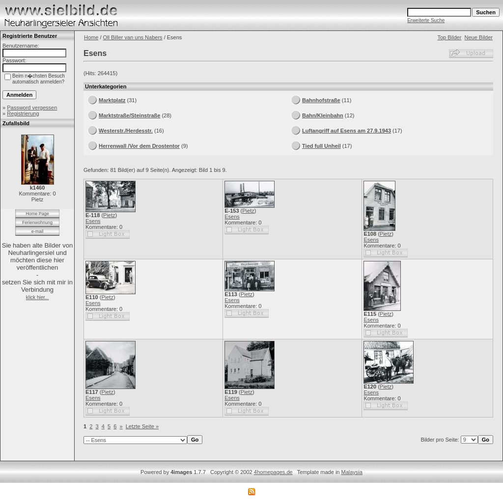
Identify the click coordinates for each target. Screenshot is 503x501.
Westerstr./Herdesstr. (126, 131)
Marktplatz (112, 100)
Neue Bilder (479, 37)
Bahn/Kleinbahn (322, 115)
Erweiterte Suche (426, 20)
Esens (93, 221)
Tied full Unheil (321, 146)
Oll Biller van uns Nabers (133, 37)
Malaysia (352, 472)
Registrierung (23, 113)
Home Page (37, 213)
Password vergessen (32, 108)
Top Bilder (449, 37)
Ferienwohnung (37, 222)
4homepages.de (273, 472)
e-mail (37, 231)
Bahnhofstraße (321, 100)
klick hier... (37, 297)
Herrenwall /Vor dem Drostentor (139, 146)
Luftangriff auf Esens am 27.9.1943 (346, 131)
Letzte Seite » (142, 426)
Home (91, 37)
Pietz (109, 215)
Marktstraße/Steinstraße (129, 115)
